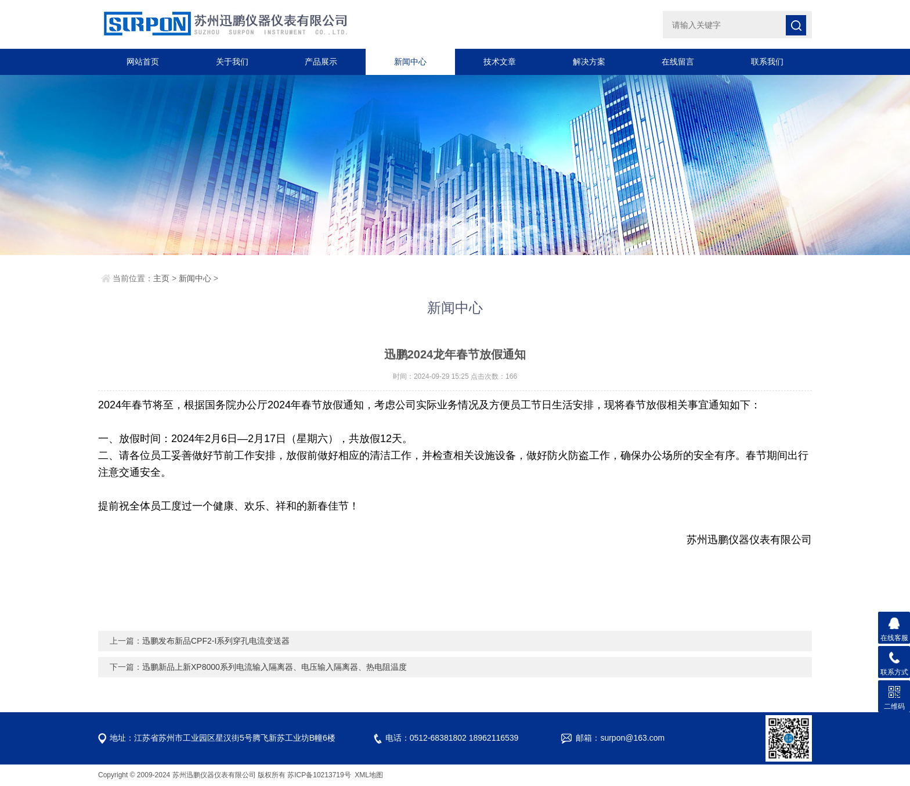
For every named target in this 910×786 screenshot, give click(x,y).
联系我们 (767, 61)
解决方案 (589, 61)
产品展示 (321, 61)
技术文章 (499, 61)
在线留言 (678, 61)
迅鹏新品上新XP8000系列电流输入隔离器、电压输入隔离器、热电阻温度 (274, 667)
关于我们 (232, 61)
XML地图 (369, 775)
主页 (161, 278)
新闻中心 (410, 61)
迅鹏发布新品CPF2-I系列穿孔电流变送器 (216, 640)
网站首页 (143, 61)
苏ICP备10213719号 (320, 775)
